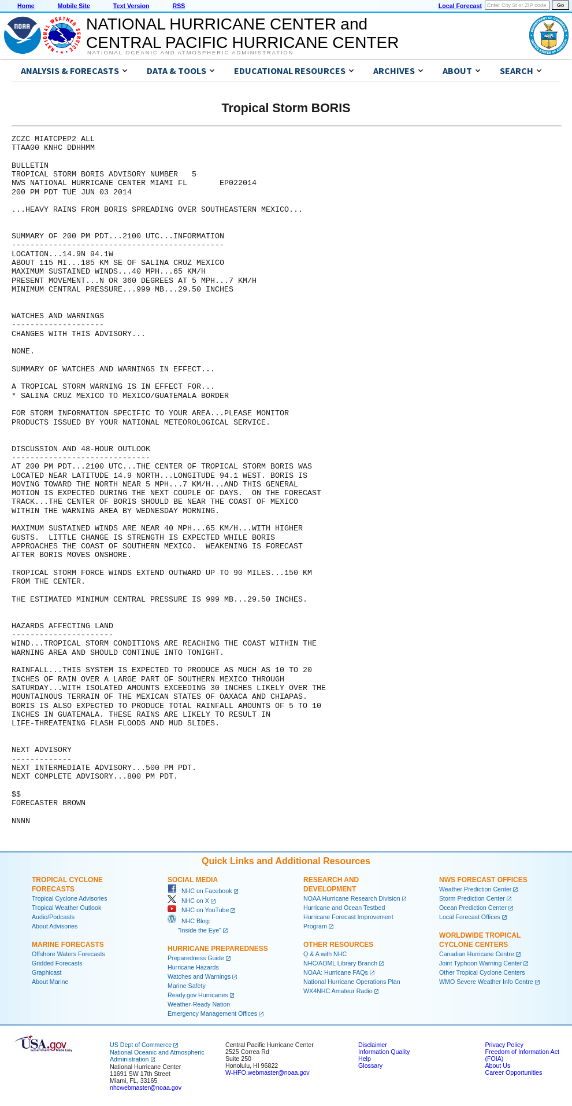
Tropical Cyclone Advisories (69, 898)
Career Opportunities (513, 1072)
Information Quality (384, 1051)
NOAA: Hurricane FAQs (335, 972)
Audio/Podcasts (53, 916)
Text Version (131, 5)
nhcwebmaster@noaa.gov (145, 1087)
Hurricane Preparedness (218, 949)
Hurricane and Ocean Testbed (344, 907)
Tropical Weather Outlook (66, 907)
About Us (497, 1065)
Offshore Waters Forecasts (68, 953)
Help (364, 1058)
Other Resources (338, 945)
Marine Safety (187, 985)
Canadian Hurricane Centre (476, 953)
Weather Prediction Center (475, 889)
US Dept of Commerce (141, 1044)
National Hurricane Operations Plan (351, 981)
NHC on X (188, 900)
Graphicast (47, 972)
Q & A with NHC (325, 953)
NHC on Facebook (200, 890)
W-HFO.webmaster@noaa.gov (267, 1072)
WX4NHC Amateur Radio (338, 990)
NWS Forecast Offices (483, 880)
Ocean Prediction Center (473, 907)
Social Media (193, 880)
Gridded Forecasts (57, 963)
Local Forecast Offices (469, 916)
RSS (178, 5)
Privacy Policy (504, 1044)
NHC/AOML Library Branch (340, 963)
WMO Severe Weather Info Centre (486, 981)
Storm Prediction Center (472, 898)
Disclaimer (372, 1044)
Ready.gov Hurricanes (198, 994)
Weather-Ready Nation (199, 1004)
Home (26, 5)
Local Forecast (460, 5)
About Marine (50, 981)
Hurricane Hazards (193, 967)
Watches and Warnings (199, 976)
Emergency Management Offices (212, 1013)
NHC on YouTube (198, 909)
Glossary (370, 1065)
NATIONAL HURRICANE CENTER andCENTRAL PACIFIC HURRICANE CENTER (242, 33)
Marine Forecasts (68, 945)
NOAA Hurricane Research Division (351, 898)
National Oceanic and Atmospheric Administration (190, 53)
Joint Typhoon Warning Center (480, 963)
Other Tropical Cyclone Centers (482, 972)
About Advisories (54, 926)
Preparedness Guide (196, 957)
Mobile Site (74, 5)
